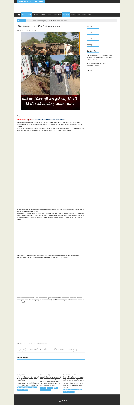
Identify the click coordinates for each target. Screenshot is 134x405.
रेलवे (73, 391)
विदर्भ (23, 14)
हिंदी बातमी (66, 14)
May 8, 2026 (21, 375)
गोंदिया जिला (39, 343)
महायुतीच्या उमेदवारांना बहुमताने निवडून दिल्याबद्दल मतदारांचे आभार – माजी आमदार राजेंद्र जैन (34, 350)
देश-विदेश (36, 14)
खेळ (79, 14)
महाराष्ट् (29, 14)
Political (56, 387)
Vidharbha (33, 343)
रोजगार (49, 14)
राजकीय (73, 14)
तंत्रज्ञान (84, 14)
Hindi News (21, 343)
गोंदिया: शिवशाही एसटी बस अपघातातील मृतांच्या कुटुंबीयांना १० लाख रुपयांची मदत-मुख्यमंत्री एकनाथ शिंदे (69, 350)
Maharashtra (28, 343)
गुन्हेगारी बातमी (57, 14)
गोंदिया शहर (26, 389)
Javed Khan (32, 30)
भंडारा (70, 391)
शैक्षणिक (43, 14)
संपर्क (89, 14)
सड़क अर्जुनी (44, 343)
